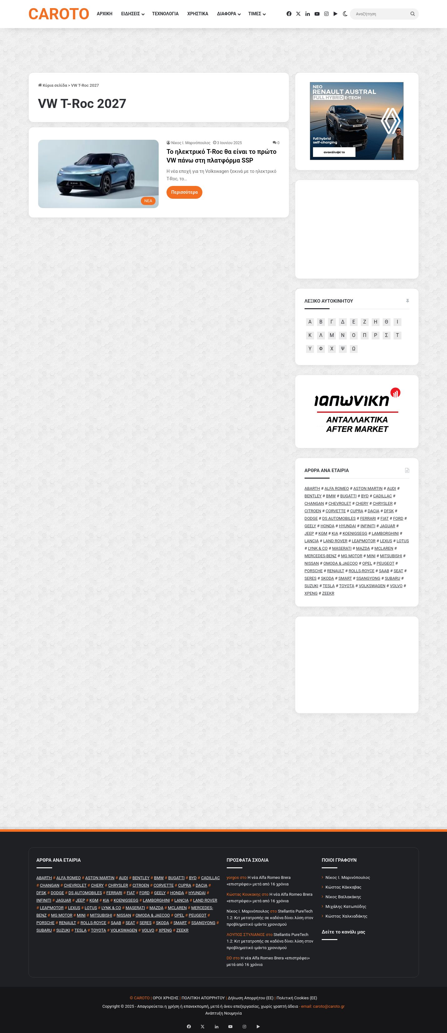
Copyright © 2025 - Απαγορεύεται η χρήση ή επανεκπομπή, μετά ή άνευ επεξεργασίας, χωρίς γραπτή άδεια (200, 1006)
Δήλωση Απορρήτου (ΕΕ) (250, 998)
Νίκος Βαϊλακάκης (343, 896)
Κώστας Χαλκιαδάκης (346, 916)
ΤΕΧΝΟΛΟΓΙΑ (165, 13)
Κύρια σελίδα (52, 85)
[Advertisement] (357, 665)
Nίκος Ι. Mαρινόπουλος (191, 143)
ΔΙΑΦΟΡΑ (226, 13)
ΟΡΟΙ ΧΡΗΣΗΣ (166, 998)
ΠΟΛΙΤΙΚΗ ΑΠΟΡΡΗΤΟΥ (203, 998)
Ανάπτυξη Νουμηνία (223, 1013)
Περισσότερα (184, 192)
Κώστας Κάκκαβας (343, 886)
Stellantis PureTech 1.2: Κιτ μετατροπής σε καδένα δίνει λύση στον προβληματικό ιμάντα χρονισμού (270, 918)
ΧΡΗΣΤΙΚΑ (197, 13)
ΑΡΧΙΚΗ (104, 13)
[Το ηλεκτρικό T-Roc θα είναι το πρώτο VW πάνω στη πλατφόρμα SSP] (98, 174)
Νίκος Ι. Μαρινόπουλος (347, 877)
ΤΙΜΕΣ (254, 13)
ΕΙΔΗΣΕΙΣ (130, 13)
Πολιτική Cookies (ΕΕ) (296, 998)
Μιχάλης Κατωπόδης (345, 906)
